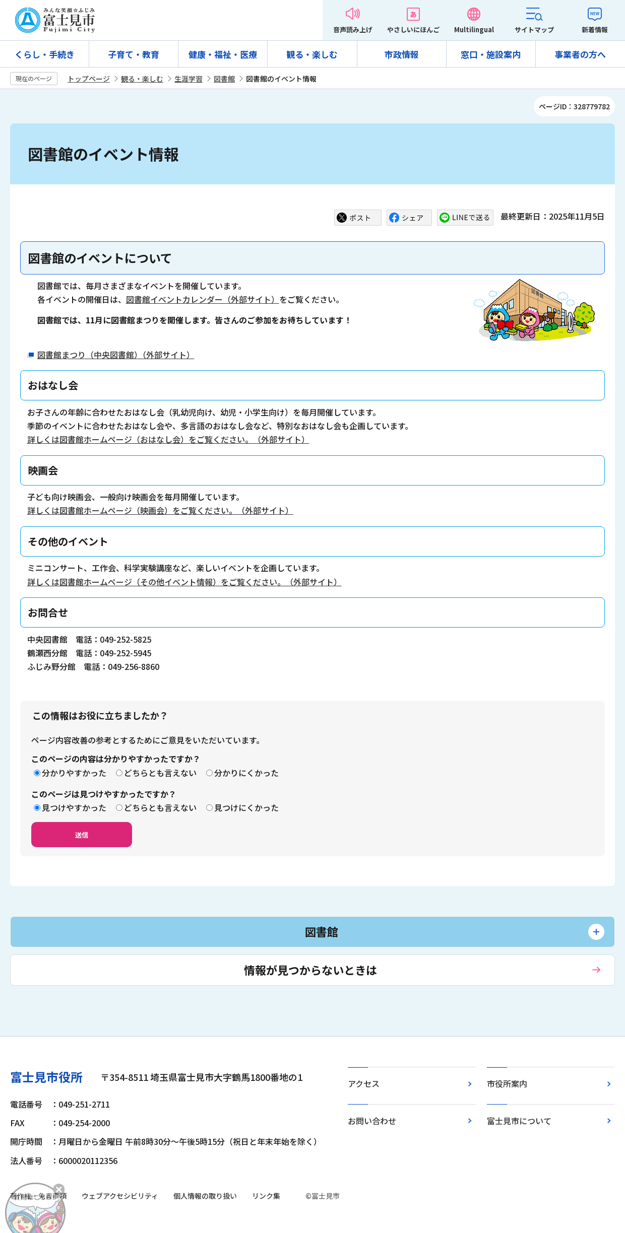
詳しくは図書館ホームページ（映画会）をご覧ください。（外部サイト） (160, 510)
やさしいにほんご (413, 29)
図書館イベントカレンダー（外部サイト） (202, 299)
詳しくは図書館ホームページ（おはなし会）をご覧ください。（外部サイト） (168, 439)
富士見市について (519, 1121)
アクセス (364, 1083)
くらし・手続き (45, 54)
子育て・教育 (133, 54)
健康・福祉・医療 (223, 54)
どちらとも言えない (160, 773)
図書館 (224, 79)
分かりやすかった (74, 773)
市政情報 (402, 54)
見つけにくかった (246, 807)
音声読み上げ (352, 29)
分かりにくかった (246, 773)
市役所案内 (507, 1083)
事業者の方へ (580, 54)
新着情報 (595, 29)
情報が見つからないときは (310, 970)
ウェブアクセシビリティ (120, 1196)
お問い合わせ (372, 1121)
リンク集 (266, 1196)
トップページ (89, 79)
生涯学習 (188, 79)
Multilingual (474, 29)
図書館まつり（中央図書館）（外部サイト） (116, 355)
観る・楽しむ (312, 54)
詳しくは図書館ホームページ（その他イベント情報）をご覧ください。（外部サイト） (184, 582)
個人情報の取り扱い (205, 1196)
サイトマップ (534, 29)
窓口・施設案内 (491, 54)
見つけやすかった (74, 807)
